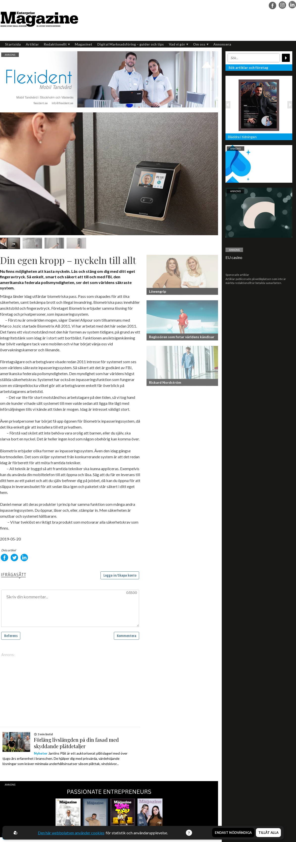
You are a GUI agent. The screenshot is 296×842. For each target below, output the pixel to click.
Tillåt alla (268, 833)
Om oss (200, 44)
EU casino (233, 257)
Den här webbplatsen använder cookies (71, 832)
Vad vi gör (178, 44)
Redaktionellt (57, 44)
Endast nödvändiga (233, 833)
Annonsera (222, 44)
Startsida (13, 44)
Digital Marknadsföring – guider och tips (130, 44)
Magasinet (83, 44)
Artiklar (32, 44)
